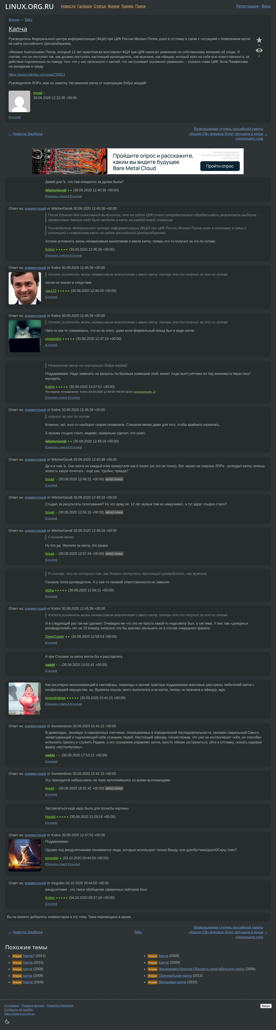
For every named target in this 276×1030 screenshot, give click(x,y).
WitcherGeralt (55, 190)
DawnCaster (54, 636)
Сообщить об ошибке (18, 1009)
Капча (18, 29)
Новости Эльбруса (27, 134)
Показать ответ (56, 397)
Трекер (127, 6)
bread (37, 93)
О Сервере (11, 1005)
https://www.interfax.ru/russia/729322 (37, 74)
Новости (68, 6)
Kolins (50, 249)
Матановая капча (172, 982)
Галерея (84, 6)
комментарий (35, 208)
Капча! (164, 962)
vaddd (50, 665)
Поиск (140, 6)
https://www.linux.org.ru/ (19, 1013)
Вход (266, 6)
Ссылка (14, 117)
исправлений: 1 (144, 391)
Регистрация (247, 6)
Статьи (100, 6)
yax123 (50, 291)
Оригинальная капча (175, 975)
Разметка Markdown (60, 1005)
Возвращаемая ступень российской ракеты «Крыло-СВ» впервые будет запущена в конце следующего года (226, 133)
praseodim (53, 339)
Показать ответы (57, 196)
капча (27, 969)
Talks (28, 20)
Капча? (28, 956)
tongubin (51, 858)
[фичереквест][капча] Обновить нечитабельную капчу (202, 969)
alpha (49, 590)
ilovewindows (55, 698)
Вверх (266, 1006)
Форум (113, 6)
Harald (50, 817)
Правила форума (33, 1005)
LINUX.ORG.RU (29, 6)
